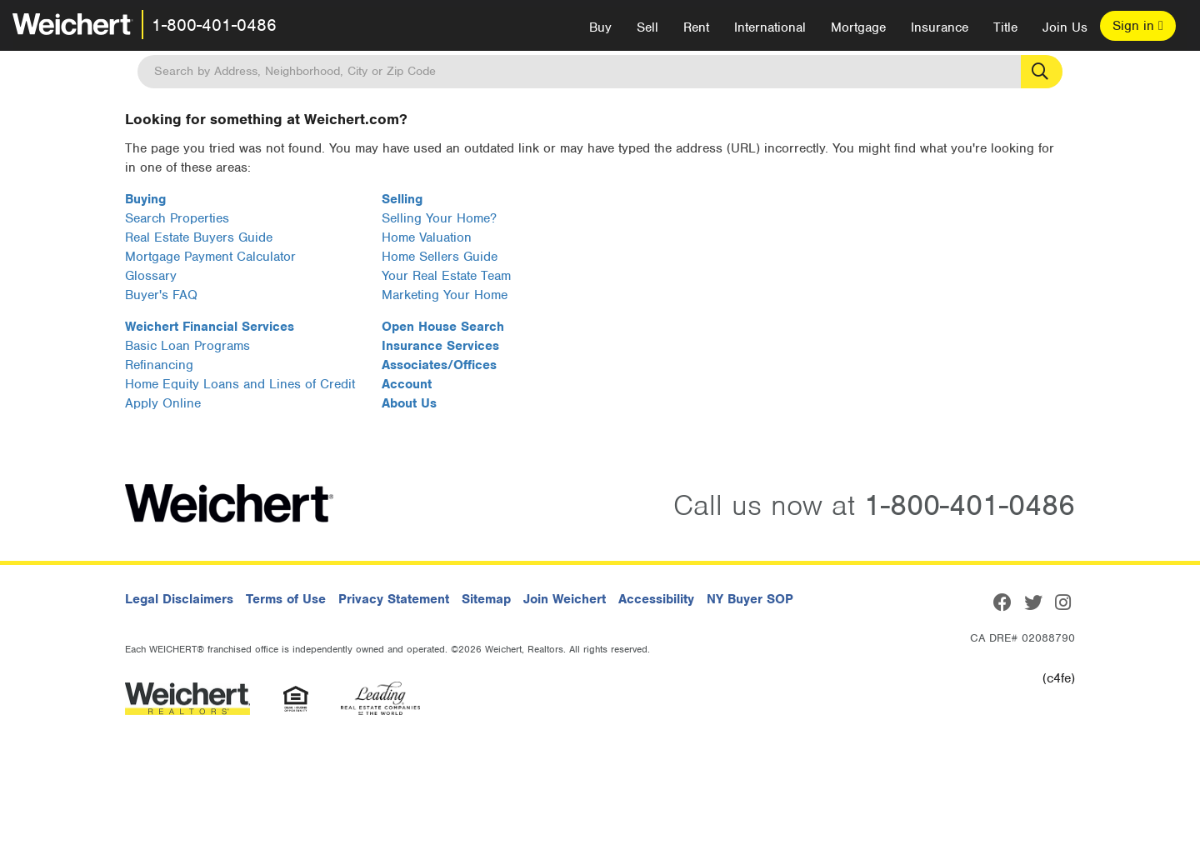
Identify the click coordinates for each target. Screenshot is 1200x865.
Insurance (939, 27)
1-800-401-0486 (214, 25)
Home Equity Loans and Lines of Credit (240, 384)
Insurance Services (440, 346)
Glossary (151, 276)
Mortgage (858, 27)
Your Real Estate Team (446, 276)
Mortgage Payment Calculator (210, 256)
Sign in (1137, 26)
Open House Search (443, 326)
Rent (696, 27)
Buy (600, 27)
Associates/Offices (439, 365)
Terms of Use (286, 599)
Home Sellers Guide (440, 256)
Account (407, 384)
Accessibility (656, 599)
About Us (409, 403)
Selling (402, 199)
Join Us (1065, 27)
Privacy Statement (393, 599)
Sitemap (486, 599)
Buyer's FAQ (161, 295)
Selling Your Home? (439, 218)
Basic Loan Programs (187, 346)
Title (1005, 27)
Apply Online (163, 403)
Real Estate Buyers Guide (198, 237)
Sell (647, 27)
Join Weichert (564, 599)
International (770, 27)
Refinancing (159, 365)
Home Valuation (427, 237)
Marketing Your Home (445, 295)
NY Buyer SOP (750, 599)
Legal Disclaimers (179, 599)
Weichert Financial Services (209, 326)
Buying (145, 199)
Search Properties (177, 218)
